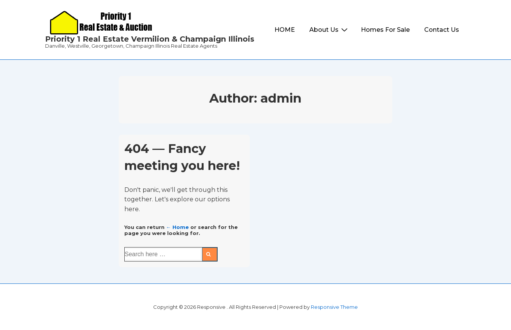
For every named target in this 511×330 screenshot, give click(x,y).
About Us (329, 29)
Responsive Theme (334, 307)
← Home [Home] (177, 227)
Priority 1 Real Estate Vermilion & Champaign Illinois (149, 39)
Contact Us (441, 29)
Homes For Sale (385, 29)
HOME (284, 29)
